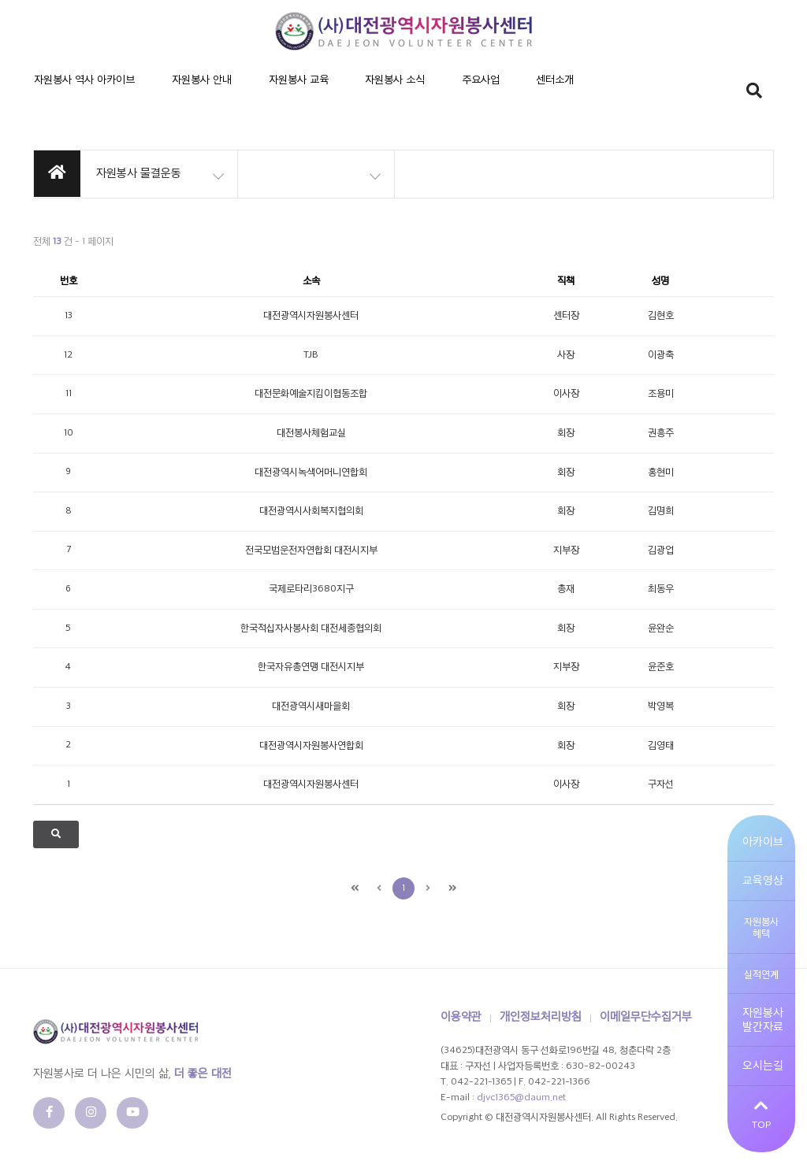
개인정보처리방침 (541, 1017)
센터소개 (440, 94)
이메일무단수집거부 (646, 1017)
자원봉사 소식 (321, 94)
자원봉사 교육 (246, 94)
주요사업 (386, 94)
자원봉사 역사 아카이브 (74, 94)
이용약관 (461, 1017)
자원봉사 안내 (170, 94)
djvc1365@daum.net (521, 1098)
